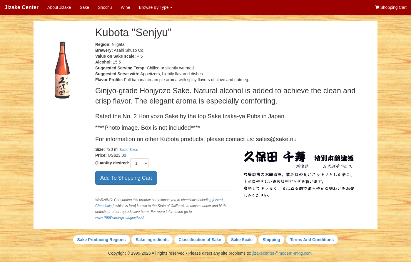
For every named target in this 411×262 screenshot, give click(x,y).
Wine (125, 7)
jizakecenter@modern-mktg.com (282, 253)
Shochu (105, 7)
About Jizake (59, 7)
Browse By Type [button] (156, 7)
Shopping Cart (391, 7)
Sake (84, 7)
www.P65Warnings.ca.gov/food (119, 218)
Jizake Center (21, 7)
